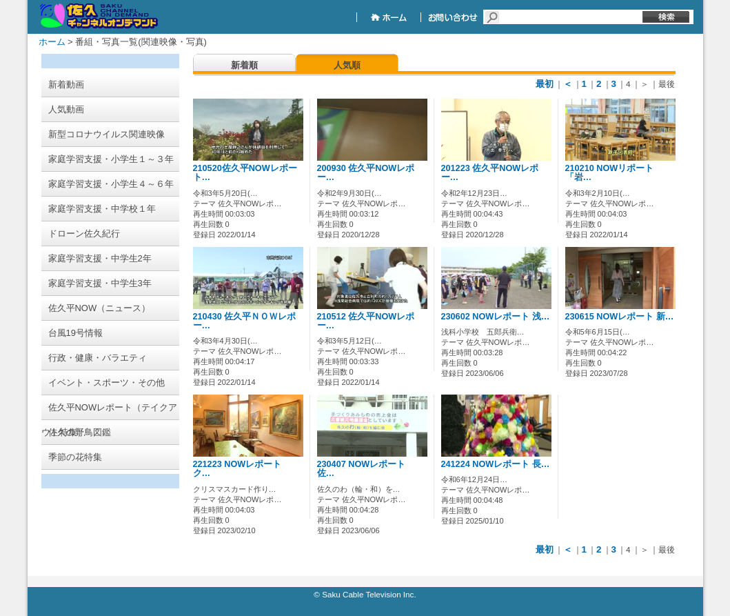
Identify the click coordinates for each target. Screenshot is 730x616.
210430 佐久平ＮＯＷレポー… (244, 321)
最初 (545, 84)
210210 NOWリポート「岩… (609, 172)
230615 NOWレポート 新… (619, 316)
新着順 (244, 65)
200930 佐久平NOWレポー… (366, 172)
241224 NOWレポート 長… (495, 464)
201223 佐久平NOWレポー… (490, 172)
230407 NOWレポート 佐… (366, 468)
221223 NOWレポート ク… (242, 468)
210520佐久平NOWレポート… (245, 172)
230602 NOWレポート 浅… (495, 316)
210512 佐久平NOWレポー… (366, 321)
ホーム (52, 42)
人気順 (347, 65)
